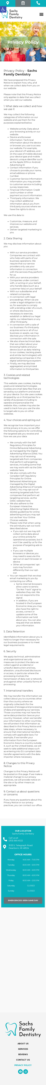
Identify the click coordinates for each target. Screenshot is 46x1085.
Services (23, 1049)
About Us (23, 1043)
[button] (3, 9)
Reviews (23, 1054)
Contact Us (23, 1060)
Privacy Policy (23, 1065)
